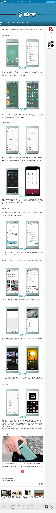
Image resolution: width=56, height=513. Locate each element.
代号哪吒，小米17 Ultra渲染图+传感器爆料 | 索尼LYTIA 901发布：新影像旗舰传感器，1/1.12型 (28, 497)
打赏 (22, 471)
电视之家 (28, 508)
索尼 (10, 24)
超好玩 (28, 505)
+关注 (51, 37)
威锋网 (32, 508)
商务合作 (13, 508)
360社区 (32, 505)
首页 (12, 1)
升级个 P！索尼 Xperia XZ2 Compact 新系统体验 (15, 23)
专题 (19, 1)
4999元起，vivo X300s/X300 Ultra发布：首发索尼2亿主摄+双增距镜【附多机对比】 (6, 497)
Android (15, 24)
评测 (15, 1)
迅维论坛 (37, 508)
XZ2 (12, 24)
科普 (25, 1)
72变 (36, 505)
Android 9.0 (18, 24)
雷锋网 (23, 505)
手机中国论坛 (23, 508)
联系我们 (13, 505)
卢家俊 (51, 32)
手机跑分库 (30, 1)
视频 (22, 1)
